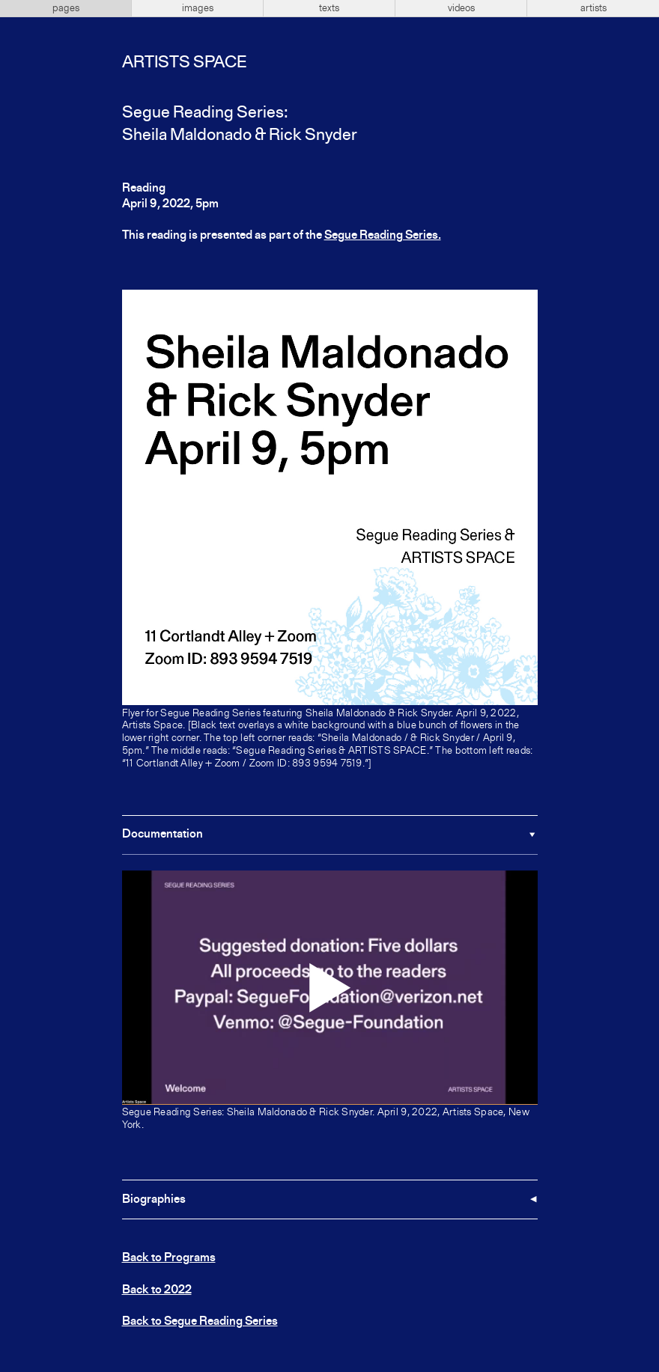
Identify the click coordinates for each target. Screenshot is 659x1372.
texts (329, 8)
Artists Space (184, 63)
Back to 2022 (157, 1290)
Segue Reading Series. (382, 236)
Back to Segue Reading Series (200, 1322)
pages (65, 8)
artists (593, 8)
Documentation (162, 835)
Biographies (154, 1200)
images (197, 8)
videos (461, 8)
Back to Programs (169, 1258)
